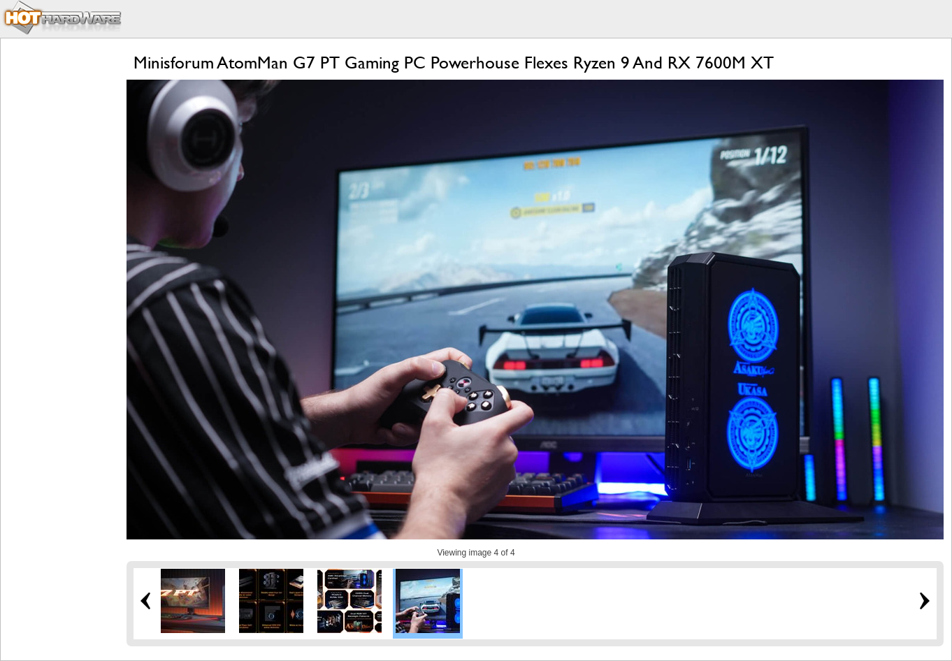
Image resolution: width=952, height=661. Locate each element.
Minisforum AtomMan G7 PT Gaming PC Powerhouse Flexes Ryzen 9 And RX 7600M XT (454, 62)
